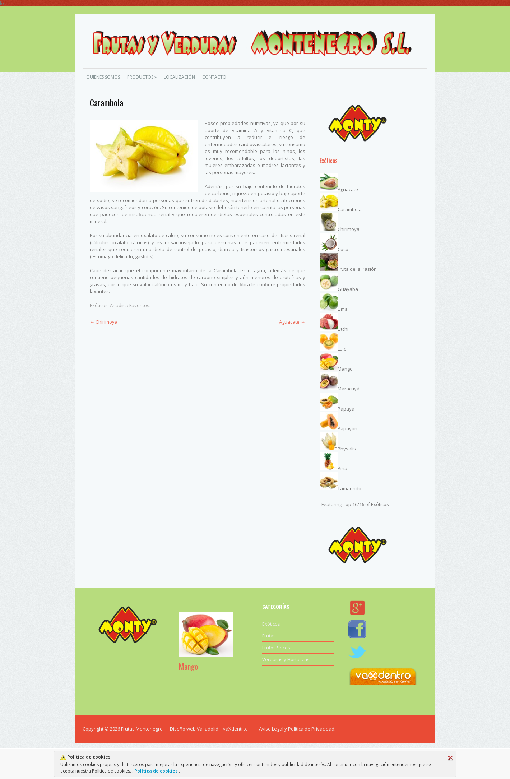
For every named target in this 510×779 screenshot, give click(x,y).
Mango (345, 369)
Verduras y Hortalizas (286, 659)
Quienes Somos (103, 77)
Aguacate (292, 322)
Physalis (347, 448)
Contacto (214, 77)
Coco (343, 249)
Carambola (350, 209)
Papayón (347, 428)
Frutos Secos (276, 647)
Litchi (343, 329)
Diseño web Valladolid (194, 728)
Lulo (342, 349)
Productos (142, 77)
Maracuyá (349, 388)
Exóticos (99, 305)
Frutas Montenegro (142, 728)
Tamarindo (349, 488)
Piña (342, 468)
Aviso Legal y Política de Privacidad (296, 728)
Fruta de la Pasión (357, 269)
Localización (179, 77)
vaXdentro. (235, 728)
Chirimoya (103, 322)
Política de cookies (156, 771)
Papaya (346, 408)
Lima (343, 309)
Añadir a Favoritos (129, 305)
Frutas (269, 635)
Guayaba (348, 289)
